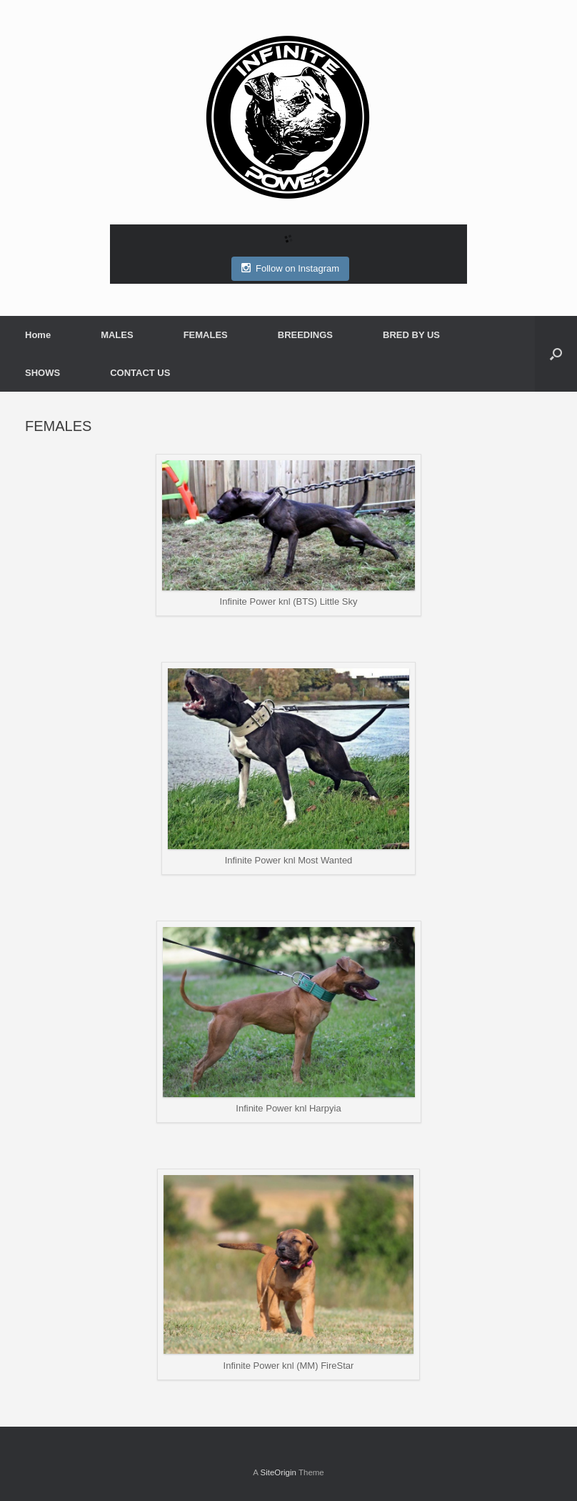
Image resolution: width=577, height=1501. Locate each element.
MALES (117, 335)
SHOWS (42, 372)
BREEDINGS (305, 335)
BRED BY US (411, 335)
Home (38, 335)
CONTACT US (140, 372)
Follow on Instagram (290, 268)
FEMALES (206, 335)
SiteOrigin (278, 1472)
